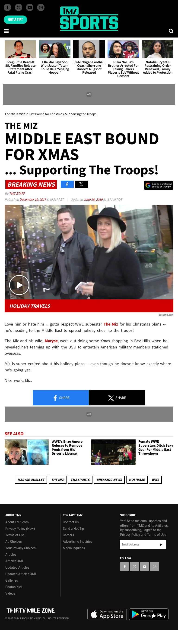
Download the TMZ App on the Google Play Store (148, 614)
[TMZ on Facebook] (7, 7)
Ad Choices (13, 541)
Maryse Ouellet (30, 479)
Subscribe (161, 544)
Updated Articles (17, 567)
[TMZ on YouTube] (144, 566)
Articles (10, 554)
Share (61, 398)
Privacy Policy (130, 534)
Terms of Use (15, 535)
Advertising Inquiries (77, 541)
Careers (68, 535)
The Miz (57, 479)
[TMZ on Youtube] (29, 7)
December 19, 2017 (33, 199)
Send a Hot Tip (73, 528)
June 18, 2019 (93, 199)
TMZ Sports (79, 479)
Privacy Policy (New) (20, 528)
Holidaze (137, 479)
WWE (155, 479)
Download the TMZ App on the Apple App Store (107, 614)
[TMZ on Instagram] (40, 7)
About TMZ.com (17, 522)
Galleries (11, 580)
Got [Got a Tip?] (15, 19)
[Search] (171, 31)
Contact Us (71, 522)
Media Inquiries (74, 548)
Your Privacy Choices (20, 548)
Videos (10, 593)
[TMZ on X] (18, 7)
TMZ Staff (17, 193)
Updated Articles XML (21, 574)
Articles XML (14, 561)
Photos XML (14, 587)
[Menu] (6, 31)
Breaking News (109, 479)
